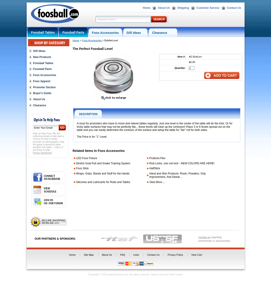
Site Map (88, 254)
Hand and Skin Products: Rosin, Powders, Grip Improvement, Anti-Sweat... (177, 175)
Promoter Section (44, 87)
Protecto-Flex (157, 158)
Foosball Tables (43, 32)
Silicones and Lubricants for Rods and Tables (103, 182)
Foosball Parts (73, 32)
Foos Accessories (105, 33)
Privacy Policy (175, 254)
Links (136, 254)
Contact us (204, 237)
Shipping (183, 7)
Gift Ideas (135, 33)
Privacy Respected (42, 153)
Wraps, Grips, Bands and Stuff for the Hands (103, 173)
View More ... (157, 182)
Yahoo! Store (158, 274)
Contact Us (234, 7)
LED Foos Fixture (86, 158)
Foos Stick (82, 168)
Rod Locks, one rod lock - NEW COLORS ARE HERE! (182, 163)
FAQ (122, 254)
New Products (42, 57)
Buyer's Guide (42, 93)
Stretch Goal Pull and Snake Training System (103, 163)
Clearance (163, 33)
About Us (164, 7)
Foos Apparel (41, 81)
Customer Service (208, 7)
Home (146, 7)
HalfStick (154, 168)
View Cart (196, 254)
